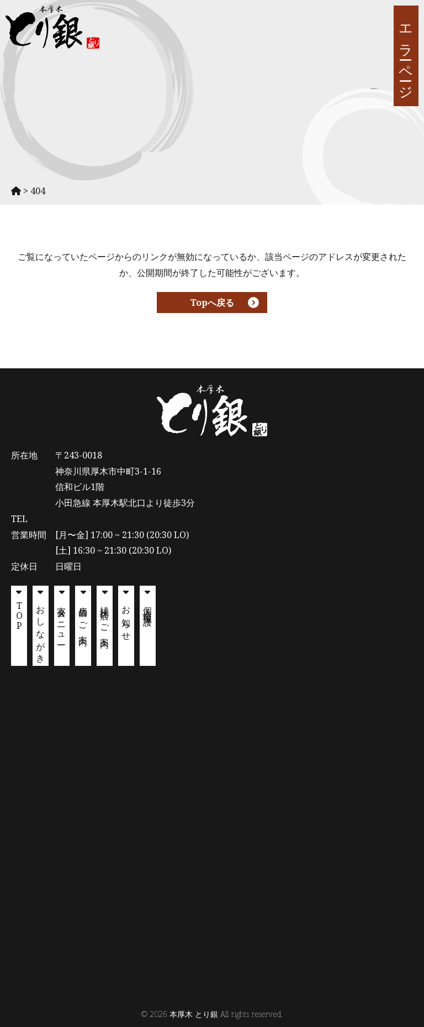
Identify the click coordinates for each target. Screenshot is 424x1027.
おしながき (41, 629)
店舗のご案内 (83, 616)
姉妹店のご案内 (105, 617)
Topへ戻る (212, 302)
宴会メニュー (62, 621)
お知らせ (126, 618)
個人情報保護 (148, 606)
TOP (19, 614)
